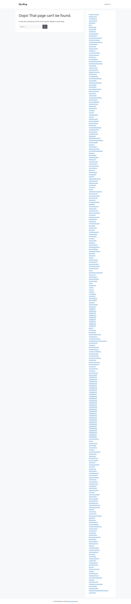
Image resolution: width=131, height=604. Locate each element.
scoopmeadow (94, 524)
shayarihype (93, 168)
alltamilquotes (93, 490)
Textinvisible (93, 234)
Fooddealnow (93, 573)
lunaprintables (94, 356)
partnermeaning (94, 213)
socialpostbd (93, 44)
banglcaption (93, 245)
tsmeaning (92, 512)
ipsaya (91, 189)
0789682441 (93, 394)
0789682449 (93, 409)
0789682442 (93, 396)
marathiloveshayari (95, 78)
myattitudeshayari (95, 334)
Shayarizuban (93, 49)
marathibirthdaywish (96, 151)
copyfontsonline (94, 550)
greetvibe (92, 226)
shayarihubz (93, 535)
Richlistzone (93, 74)
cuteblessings (93, 134)
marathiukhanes (94, 223)
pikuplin (91, 509)
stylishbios (92, 221)
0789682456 (93, 424)
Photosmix (92, 125)
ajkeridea (92, 253)
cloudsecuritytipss (95, 358)
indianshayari (93, 181)
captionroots (93, 443)
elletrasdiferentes (95, 179)
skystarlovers (93, 529)
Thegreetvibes (93, 157)
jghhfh (91, 328)
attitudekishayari (94, 505)
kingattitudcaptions (95, 61)
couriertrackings (94, 53)
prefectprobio (93, 70)
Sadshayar (92, 136)
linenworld (92, 106)
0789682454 (93, 420)
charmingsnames (94, 452)
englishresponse (94, 507)
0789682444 (93, 401)
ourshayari (92, 330)
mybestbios (93, 454)
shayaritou (92, 93)
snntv (91, 283)
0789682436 (93, 384)
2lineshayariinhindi (95, 516)
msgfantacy (93, 236)
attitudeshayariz (94, 247)
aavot (91, 270)
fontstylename (94, 268)
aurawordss (93, 531)
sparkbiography (94, 202)
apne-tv (91, 290)
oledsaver (92, 345)
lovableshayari (94, 349)
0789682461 (93, 435)
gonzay (91, 567)
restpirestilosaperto (95, 38)
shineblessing (93, 76)
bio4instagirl (93, 262)
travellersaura (93, 484)
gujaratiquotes (94, 264)
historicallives (93, 123)
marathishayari (94, 548)
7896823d (92, 309)
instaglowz (92, 533)
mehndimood (93, 582)
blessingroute (93, 183)
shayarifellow (93, 249)
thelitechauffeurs (94, 251)
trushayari (92, 215)
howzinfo (92, 467)
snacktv (91, 113)
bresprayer (92, 185)
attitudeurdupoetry (95, 83)
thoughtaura (93, 337)
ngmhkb (91, 302)
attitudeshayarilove (95, 98)
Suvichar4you (93, 475)
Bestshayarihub (94, 149)
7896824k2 (92, 324)
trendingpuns (93, 563)
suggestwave (93, 522)
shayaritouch (93, 343)
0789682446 (93, 403)
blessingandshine (95, 537)
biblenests (92, 520)
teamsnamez (93, 194)
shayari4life (93, 81)
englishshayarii (94, 347)
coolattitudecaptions (96, 42)
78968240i (92, 320)
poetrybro (92, 200)
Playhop (91, 580)
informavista (93, 172)
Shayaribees (93, 147)
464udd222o (93, 298)
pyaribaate (92, 332)
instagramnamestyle (96, 584)
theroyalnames (94, 166)
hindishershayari (94, 40)
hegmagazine (93, 501)
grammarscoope (94, 362)
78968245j (92, 322)
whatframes (93, 108)
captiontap (92, 561)
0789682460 (93, 433)
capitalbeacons (94, 473)
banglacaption (93, 34)
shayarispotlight (94, 494)
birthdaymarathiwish (96, 273)
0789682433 (93, 377)
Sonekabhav (93, 19)
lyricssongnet (93, 460)
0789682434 (93, 379)
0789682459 (93, 430)
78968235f (92, 313)
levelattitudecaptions (96, 64)
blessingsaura (93, 544)
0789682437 (93, 386)
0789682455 (93, 422)
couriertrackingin (94, 339)
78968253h (92, 317)
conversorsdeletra (95, 351)
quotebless (92, 294)
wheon (91, 258)
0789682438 (93, 388)
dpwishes (92, 243)
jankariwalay (93, 100)
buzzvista (92, 187)
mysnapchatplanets (95, 578)
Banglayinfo (93, 17)
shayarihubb (93, 281)
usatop (91, 287)
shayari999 (92, 29)
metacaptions (93, 541)
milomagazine (93, 206)
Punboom (92, 371)
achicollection (93, 458)
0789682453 (93, 418)
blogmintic (92, 285)
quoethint (92, 296)
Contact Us (107, 4)
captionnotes (93, 68)
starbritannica (93, 104)
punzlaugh (92, 556)
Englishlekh (92, 155)
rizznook (92, 492)
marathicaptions (94, 266)
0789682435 (93, 381)
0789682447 (93, 405)
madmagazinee (94, 465)
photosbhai (92, 87)
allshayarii (92, 57)
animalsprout (93, 162)
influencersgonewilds (96, 140)
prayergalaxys (93, 552)
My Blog (23, 4)
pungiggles (92, 445)
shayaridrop (93, 448)
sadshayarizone (94, 217)
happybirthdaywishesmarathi (98, 590)
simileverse (92, 480)
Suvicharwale (93, 142)
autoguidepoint (94, 558)
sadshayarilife (93, 588)
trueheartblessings (95, 526)
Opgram (91, 145)
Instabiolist (92, 174)
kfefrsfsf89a (93, 300)
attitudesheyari (94, 477)
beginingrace (93, 198)
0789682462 (93, 437)
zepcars (91, 117)
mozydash (92, 31)
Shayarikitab (93, 132)
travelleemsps (93, 503)
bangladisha (93, 36)
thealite (91, 571)
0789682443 (93, 398)
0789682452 (93, 415)
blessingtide (93, 375)
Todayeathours (94, 576)
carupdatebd (93, 59)
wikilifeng (92, 51)
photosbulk (92, 85)
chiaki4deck (93, 486)
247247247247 (94, 439)
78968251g (92, 315)
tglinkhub (92, 23)
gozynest (92, 170)
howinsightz (93, 497)
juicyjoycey (92, 469)
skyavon (91, 546)
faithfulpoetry (93, 260)
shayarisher (93, 241)
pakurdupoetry (94, 91)
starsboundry (93, 119)
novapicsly (92, 366)
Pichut (91, 441)
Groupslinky (93, 586)
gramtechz (92, 593)
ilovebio (91, 292)
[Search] (44, 27)
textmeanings (93, 373)
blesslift (91, 177)
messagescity (93, 369)
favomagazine (93, 499)
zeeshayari (92, 456)
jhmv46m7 (92, 307)
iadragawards (93, 115)
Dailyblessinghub (94, 138)
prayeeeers (92, 539)
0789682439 (93, 390)
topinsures (92, 46)
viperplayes (92, 209)
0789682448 (93, 407)
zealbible (92, 204)
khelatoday (92, 27)
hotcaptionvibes (94, 196)
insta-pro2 (92, 275)
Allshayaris (92, 159)
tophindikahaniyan (95, 89)
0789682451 (93, 413)
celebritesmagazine (95, 192)
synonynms (92, 514)
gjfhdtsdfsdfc (93, 305)
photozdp (92, 256)
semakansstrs (93, 565)
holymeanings (93, 354)
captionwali (92, 95)
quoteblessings (94, 130)
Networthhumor (94, 72)
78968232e (92, 311)
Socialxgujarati (94, 232)
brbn (90, 25)
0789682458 (93, 428)
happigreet (92, 66)
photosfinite (93, 21)
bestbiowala (93, 219)
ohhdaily (92, 110)
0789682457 (93, 426)
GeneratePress (73, 601)
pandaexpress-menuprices (98, 341)
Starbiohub (92, 360)
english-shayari (94, 14)
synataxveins (93, 164)
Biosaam (92, 153)
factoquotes (93, 228)
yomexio (92, 238)
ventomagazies (94, 121)
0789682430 (93, 392)
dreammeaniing (94, 569)
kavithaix (92, 230)
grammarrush (93, 211)
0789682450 (93, 411)
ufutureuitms (93, 482)
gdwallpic (92, 518)
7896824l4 (92, 326)
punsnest (92, 554)
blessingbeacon (94, 364)
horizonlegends (94, 102)
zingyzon (92, 450)
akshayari (92, 462)
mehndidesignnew (95, 128)
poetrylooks (93, 471)
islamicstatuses (94, 55)
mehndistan (93, 488)
